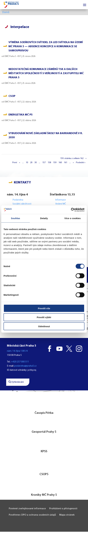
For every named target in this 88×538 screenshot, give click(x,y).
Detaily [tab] (44, 218)
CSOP (11, 96)
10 (27, 162)
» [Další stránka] (73, 162)
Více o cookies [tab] (72, 218)
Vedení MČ (60, 204)
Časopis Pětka (44, 413)
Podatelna (18, 200)
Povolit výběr (44, 317)
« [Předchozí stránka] (19, 162)
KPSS (44, 451)
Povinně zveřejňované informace (27, 508)
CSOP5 (44, 474)
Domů (5, 12)
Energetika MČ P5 (20, 114)
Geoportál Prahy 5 (44, 431)
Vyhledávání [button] (16, 382)
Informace (60, 200)
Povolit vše (44, 308)
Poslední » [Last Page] (80, 162)
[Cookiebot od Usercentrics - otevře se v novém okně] (70, 210)
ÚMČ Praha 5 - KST (12, 56)
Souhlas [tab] (15, 218)
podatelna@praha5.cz (25, 366)
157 (44, 162)
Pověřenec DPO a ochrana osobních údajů (32, 515)
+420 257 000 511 (20, 362)
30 (35, 162)
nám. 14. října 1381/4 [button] (17, 351)
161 (65, 162)
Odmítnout (44, 326)
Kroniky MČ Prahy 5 (44, 494)
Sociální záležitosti (22, 204)
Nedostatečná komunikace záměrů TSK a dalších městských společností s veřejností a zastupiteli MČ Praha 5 (46, 73)
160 (60, 162)
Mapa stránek (67, 515)
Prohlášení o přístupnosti (63, 508)
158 (49, 162)
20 (31, 162)
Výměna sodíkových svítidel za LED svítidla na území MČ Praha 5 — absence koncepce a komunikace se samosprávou (45, 46)
